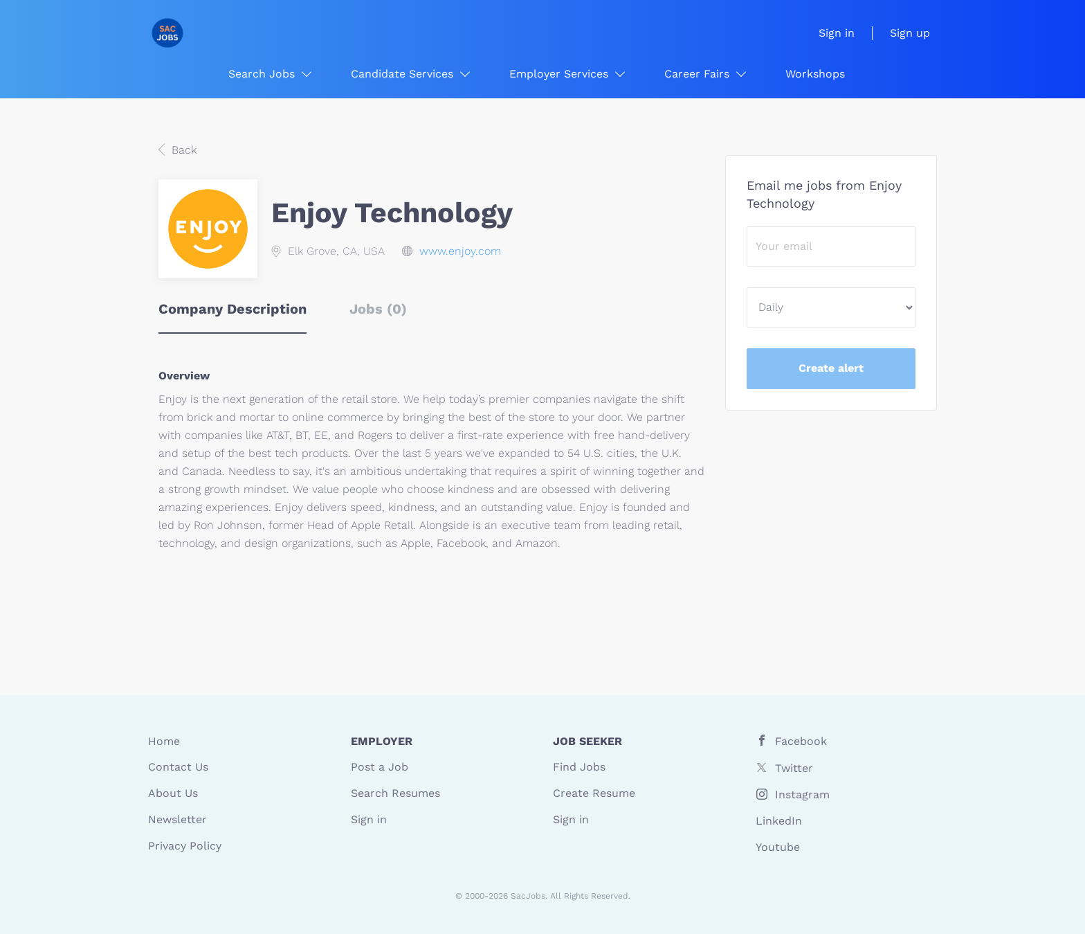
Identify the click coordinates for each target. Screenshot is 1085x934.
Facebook (801, 741)
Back (182, 149)
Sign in (837, 32)
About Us (173, 793)
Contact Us (178, 766)
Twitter (794, 768)
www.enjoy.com (460, 251)
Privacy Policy (184, 845)
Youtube (778, 847)
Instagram (802, 794)
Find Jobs (579, 766)
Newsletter (177, 819)
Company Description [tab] (232, 308)
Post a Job (379, 766)
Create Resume (594, 793)
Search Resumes (395, 793)
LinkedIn (779, 820)
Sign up (910, 32)
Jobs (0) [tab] (378, 308)
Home (164, 741)
